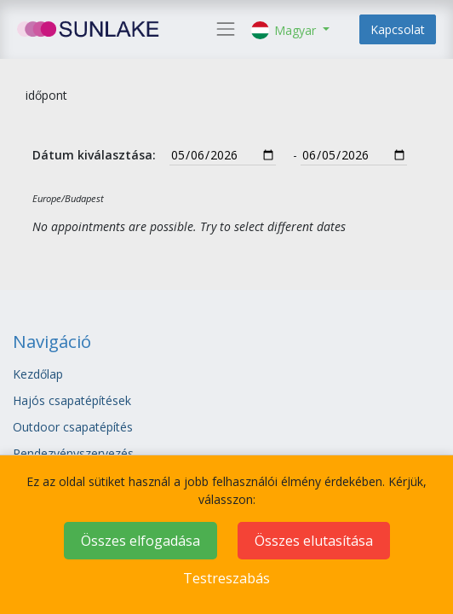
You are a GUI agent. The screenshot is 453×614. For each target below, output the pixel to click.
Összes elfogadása (140, 540)
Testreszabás (226, 578)
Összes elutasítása (314, 540)
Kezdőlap (38, 374)
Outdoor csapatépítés (74, 427)
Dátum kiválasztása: (94, 155)
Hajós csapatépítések (72, 400)
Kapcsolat (397, 29)
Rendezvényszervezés (73, 453)
